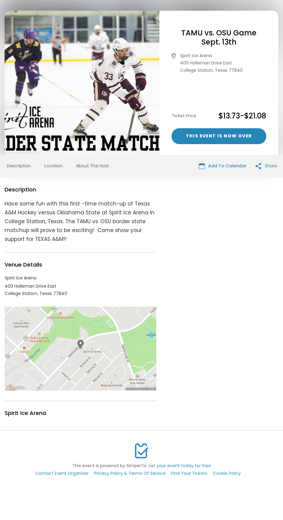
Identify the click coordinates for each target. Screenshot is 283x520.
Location (53, 166)
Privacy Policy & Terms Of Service (130, 473)
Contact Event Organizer (62, 473)
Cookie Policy (227, 473)
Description (19, 166)
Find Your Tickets (189, 473)
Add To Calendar (223, 166)
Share (266, 166)
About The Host (92, 166)
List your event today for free (180, 466)
